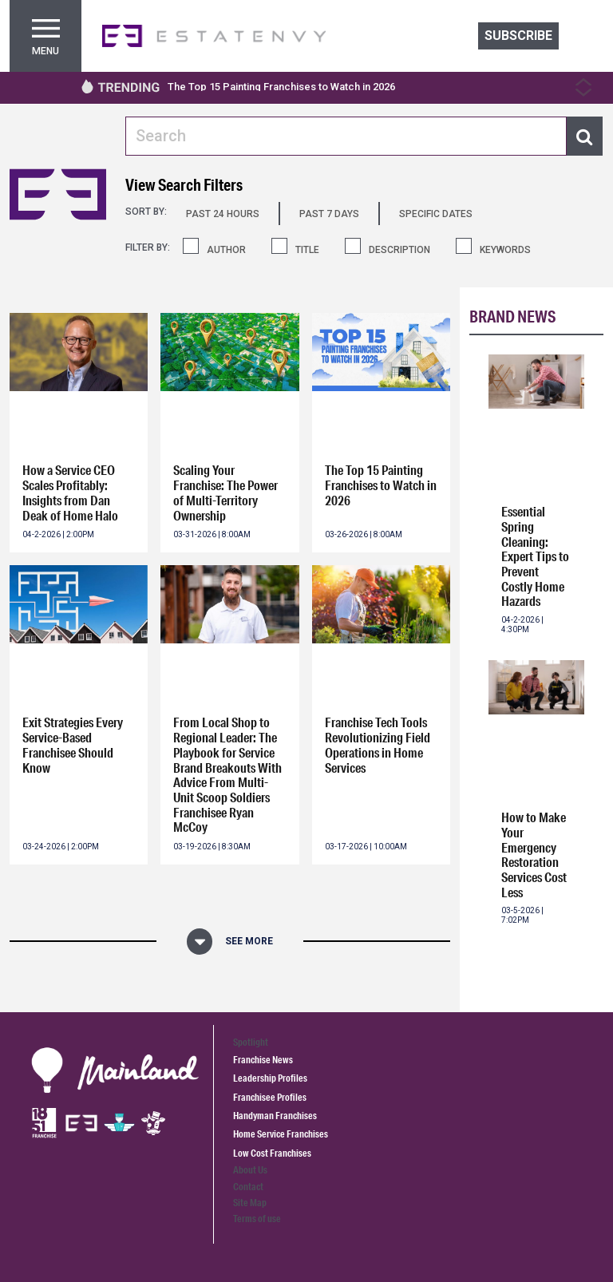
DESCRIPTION (399, 249)
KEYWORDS (505, 249)
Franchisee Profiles (269, 1097)
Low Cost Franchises (272, 1153)
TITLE (307, 249)
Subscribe (518, 35)
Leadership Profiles (270, 1078)
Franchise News (263, 1059)
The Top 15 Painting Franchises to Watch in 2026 (281, 86)
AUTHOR (226, 249)
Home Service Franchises (280, 1134)
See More (249, 941)
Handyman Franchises (275, 1115)
